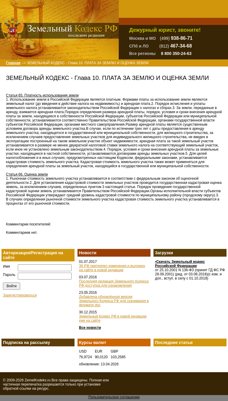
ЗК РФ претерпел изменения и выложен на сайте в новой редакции (112, 268)
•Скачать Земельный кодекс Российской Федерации (180, 264)
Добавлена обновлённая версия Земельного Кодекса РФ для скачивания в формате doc (114, 301)
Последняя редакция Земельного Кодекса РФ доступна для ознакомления (113, 283)
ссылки (25, 388)
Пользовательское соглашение (114, 397)
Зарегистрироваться (20, 295)
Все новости (90, 328)
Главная (13, 63)
